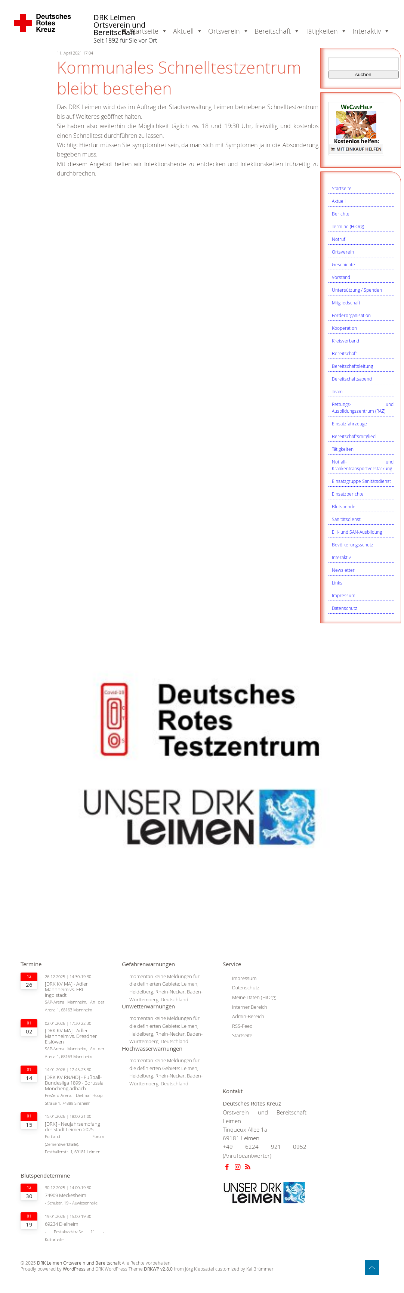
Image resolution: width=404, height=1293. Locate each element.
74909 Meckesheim (65, 1195)
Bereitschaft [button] (277, 31)
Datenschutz (344, 608)
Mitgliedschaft (346, 303)
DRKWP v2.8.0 (158, 1269)
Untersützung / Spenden (357, 290)
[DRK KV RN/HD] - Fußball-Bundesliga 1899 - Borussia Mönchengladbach (74, 1083)
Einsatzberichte (348, 494)
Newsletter (343, 570)
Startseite (342, 188)
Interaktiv (341, 557)
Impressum (343, 595)
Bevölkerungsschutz (352, 545)
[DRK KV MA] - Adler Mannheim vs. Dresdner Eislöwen (71, 1036)
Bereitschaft (344, 353)
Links (337, 583)
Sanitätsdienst (346, 519)
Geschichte (343, 264)
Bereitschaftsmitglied (354, 436)
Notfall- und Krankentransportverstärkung (363, 465)
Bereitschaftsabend (352, 379)
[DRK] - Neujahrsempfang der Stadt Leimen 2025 (72, 1126)
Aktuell (339, 201)
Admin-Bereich (248, 1016)
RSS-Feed (242, 1026)
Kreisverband (345, 341)
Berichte (340, 214)
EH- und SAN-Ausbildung (357, 532)
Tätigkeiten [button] (326, 31)
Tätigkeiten (343, 449)
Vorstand (341, 277)
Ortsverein (343, 252)
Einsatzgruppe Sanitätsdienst (361, 481)
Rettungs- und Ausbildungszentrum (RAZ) (363, 407)
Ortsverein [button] (228, 31)
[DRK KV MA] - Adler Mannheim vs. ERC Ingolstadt (66, 989)
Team (337, 391)
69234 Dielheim (61, 1224)
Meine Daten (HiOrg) (254, 997)
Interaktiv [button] (371, 31)
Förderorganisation (351, 315)
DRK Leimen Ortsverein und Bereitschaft (119, 25)
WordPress (74, 1269)
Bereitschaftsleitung (352, 366)
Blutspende (343, 506)
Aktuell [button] (188, 31)
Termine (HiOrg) (348, 226)
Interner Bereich (249, 1007)
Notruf (338, 239)
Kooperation (344, 328)
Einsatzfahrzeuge (349, 424)
